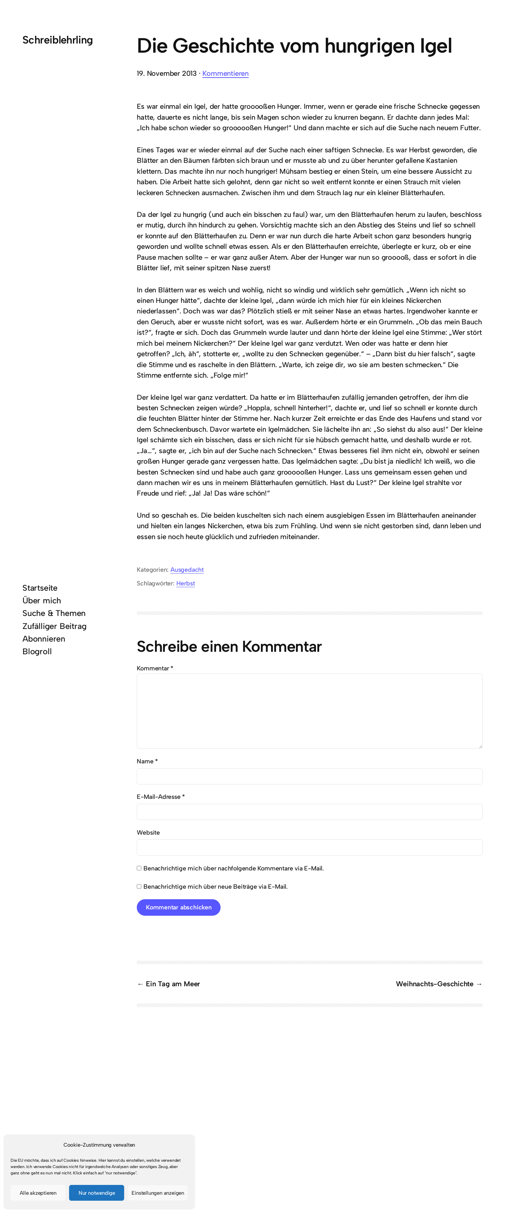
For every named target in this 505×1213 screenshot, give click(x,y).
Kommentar (155, 668)
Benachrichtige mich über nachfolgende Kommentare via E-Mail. (233, 868)
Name (147, 761)
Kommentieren (225, 73)
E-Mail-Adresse (161, 796)
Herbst (185, 583)
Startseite (40, 588)
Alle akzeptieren (38, 1193)
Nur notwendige (97, 1193)
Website (148, 832)
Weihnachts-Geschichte (434, 984)
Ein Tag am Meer (173, 984)
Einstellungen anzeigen (158, 1193)
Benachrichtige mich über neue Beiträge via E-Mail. (215, 886)
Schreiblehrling (57, 39)
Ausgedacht (187, 569)
